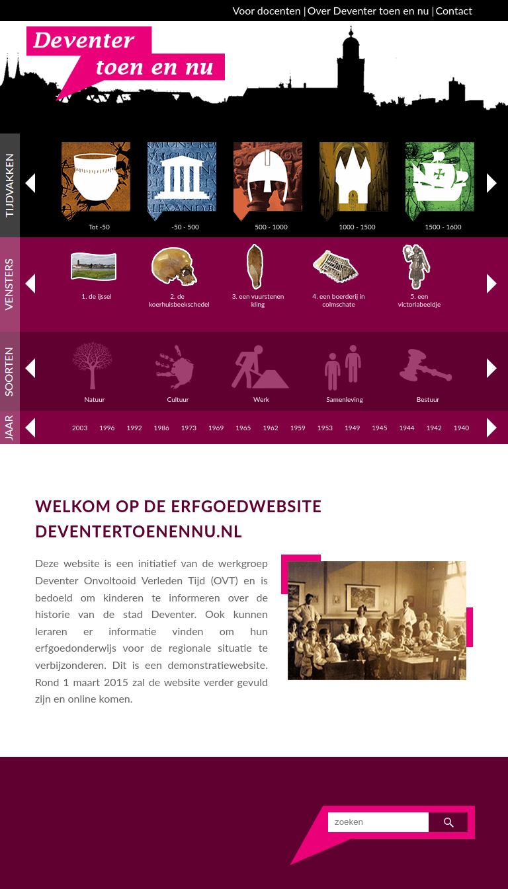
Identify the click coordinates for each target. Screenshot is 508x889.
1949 (352, 428)
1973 (188, 428)
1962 (270, 428)
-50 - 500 (185, 223)
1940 (461, 428)
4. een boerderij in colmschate (338, 296)
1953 (325, 428)
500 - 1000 (271, 223)
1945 (379, 428)
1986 (161, 428)
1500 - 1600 (443, 223)
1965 (243, 428)
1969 (216, 428)
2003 (79, 428)
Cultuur (180, 395)
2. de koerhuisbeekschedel (179, 296)
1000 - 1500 (357, 223)
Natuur (97, 395)
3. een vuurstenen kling (258, 296)
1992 (134, 428)
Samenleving (347, 395)
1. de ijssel (97, 292)
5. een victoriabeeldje (419, 296)
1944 (406, 428)
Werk (263, 395)
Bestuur (430, 395)
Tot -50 (99, 223)
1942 (434, 428)
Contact (454, 10)
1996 (106, 428)
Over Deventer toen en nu (368, 10)
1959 (298, 428)
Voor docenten (267, 10)
